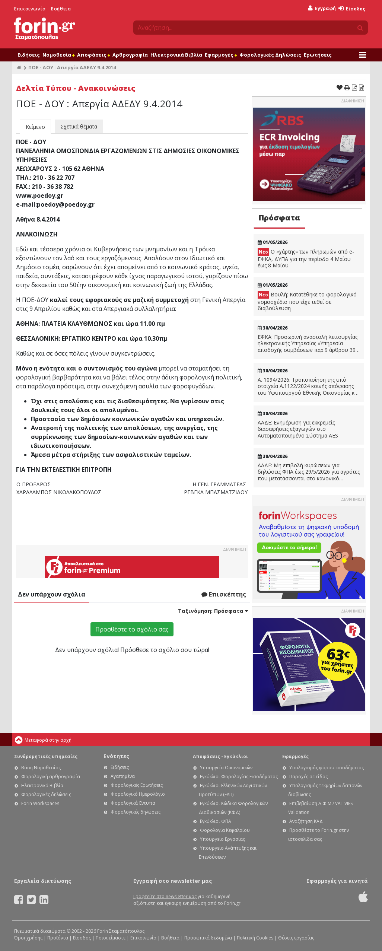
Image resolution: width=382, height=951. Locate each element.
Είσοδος (351, 9)
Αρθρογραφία (130, 54)
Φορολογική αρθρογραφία (50, 776)
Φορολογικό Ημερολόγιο (138, 794)
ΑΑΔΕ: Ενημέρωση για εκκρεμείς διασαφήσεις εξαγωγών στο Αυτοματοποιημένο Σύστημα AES (298, 429)
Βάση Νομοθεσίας (41, 767)
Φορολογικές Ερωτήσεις (137, 785)
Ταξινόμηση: (213, 610)
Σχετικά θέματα (78, 126)
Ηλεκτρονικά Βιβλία (176, 54)
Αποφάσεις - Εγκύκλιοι (220, 756)
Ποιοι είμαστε (110, 938)
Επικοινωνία (30, 9)
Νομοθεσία (58, 54)
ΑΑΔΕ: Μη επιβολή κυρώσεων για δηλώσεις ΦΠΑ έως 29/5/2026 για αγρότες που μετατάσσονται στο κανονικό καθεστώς (309, 472)
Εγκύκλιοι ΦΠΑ (215, 821)
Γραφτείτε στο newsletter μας (165, 896)
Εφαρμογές (221, 54)
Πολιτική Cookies (255, 938)
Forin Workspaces (40, 803)
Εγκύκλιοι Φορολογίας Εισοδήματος (239, 776)
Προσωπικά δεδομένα (208, 938)
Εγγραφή (322, 8)
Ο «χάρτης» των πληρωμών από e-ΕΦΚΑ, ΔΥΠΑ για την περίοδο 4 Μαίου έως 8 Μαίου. (306, 258)
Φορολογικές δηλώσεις (46, 794)
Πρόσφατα (279, 218)
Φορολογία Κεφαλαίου (225, 830)
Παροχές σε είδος (308, 776)
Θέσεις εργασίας (296, 938)
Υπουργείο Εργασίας (222, 839)
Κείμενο (35, 126)
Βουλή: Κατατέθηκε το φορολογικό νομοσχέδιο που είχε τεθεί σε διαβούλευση (307, 301)
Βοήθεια (61, 9)
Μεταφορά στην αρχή (48, 740)
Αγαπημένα (123, 776)
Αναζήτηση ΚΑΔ (306, 821)
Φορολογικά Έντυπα (133, 803)
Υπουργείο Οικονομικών (226, 767)
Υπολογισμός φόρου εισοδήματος (326, 767)
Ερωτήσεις (318, 54)
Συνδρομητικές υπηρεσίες (45, 756)
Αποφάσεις (93, 54)
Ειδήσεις (28, 54)
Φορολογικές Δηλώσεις (270, 54)
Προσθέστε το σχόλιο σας (132, 629)
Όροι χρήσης (28, 938)
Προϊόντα (57, 938)
